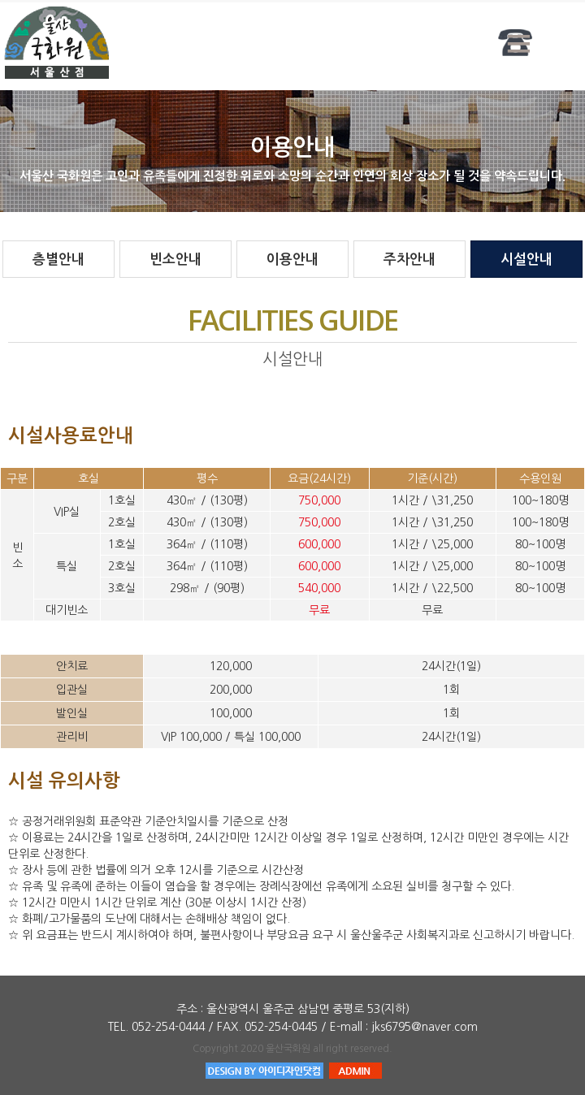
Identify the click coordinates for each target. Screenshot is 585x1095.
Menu (518, 42)
